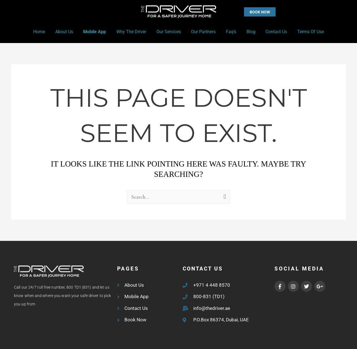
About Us (69, 31)
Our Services (169, 31)
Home (45, 31)
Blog (247, 31)
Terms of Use (304, 31)
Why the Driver (133, 31)
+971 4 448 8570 (211, 285)
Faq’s (229, 31)
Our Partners (202, 31)
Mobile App (97, 31)
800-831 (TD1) (209, 296)
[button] (249, 11)
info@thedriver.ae (211, 308)
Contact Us (272, 31)
